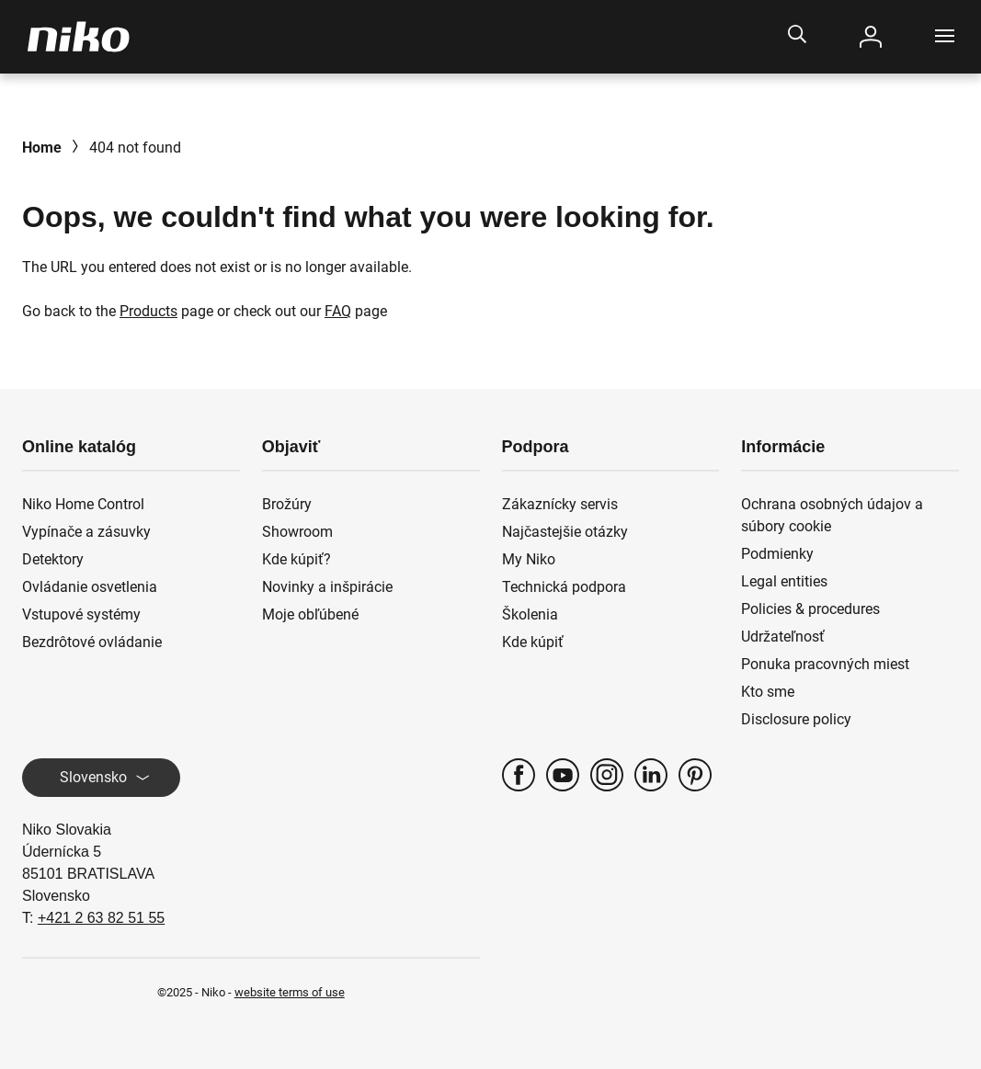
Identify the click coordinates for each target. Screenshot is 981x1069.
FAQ (338, 311)
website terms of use (289, 992)
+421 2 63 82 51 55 (101, 918)
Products (148, 311)
